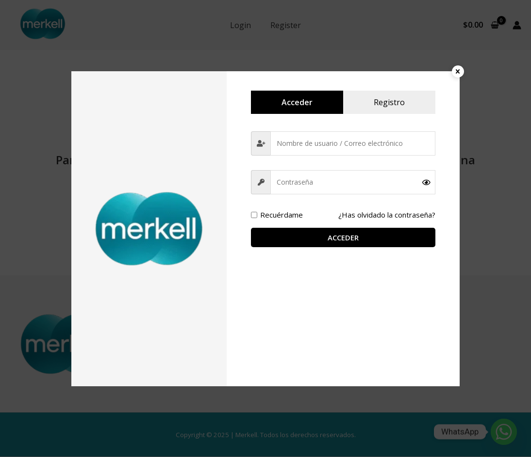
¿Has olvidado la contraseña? (384, 215)
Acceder (343, 238)
